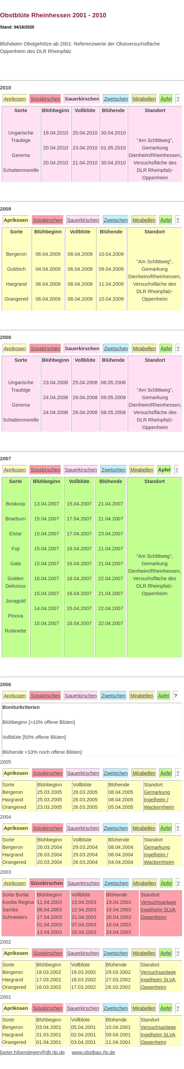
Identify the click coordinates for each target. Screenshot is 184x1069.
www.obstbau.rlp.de (93, 1052)
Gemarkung (157, 792)
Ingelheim (152, 909)
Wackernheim (159, 807)
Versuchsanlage (158, 902)
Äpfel (166, 99)
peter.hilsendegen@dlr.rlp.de (33, 1052)
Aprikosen (15, 99)
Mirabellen (144, 99)
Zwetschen (116, 99)
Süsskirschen (45, 99)
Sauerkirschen (83, 220)
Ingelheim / (156, 799)
